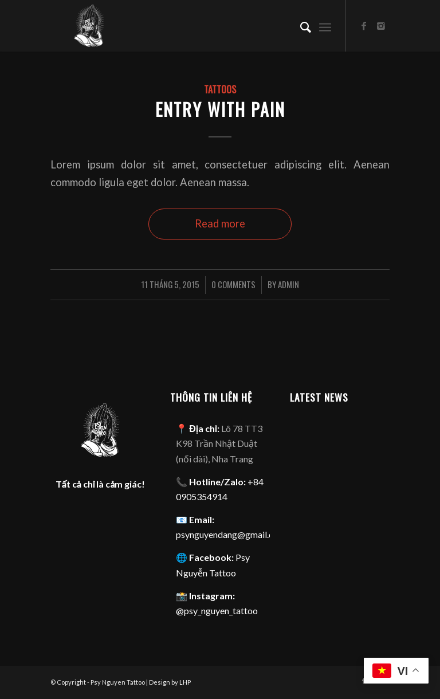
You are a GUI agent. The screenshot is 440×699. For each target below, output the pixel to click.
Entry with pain (220, 109)
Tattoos (220, 89)
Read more (220, 223)
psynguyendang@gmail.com (231, 534)
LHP (185, 682)
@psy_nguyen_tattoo (217, 610)
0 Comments (233, 284)
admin (288, 284)
